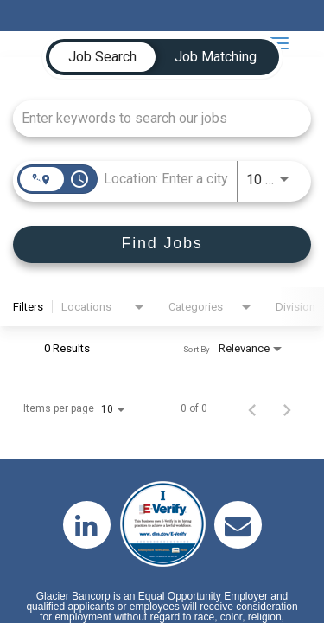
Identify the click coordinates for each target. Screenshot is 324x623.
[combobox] (153, 118)
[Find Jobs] (162, 244)
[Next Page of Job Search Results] (287, 408)
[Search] (162, 244)
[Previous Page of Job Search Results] (252, 408)
